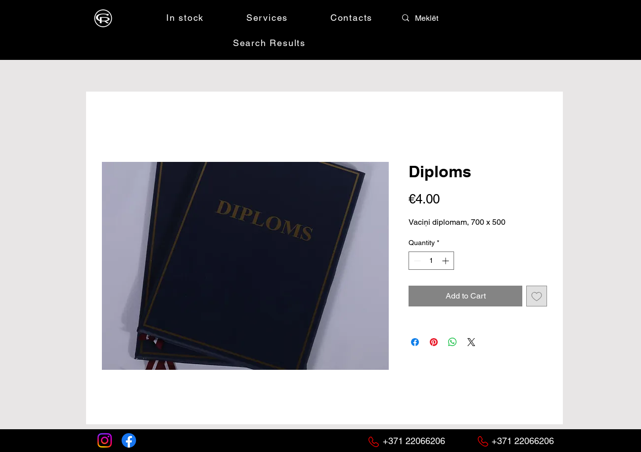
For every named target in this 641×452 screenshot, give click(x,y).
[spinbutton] (431, 260)
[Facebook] (128, 440)
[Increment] (446, 260)
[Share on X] (471, 342)
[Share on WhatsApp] (452, 342)
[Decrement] (416, 260)
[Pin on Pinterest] (434, 342)
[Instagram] (104, 440)
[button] (487, 17)
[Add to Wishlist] (536, 296)
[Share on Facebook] (415, 342)
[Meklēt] (436, 18)
